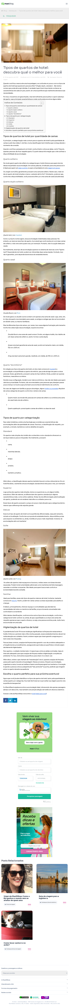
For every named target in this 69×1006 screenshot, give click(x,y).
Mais (29, 904)
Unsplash (18, 235)
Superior (11, 120)
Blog (5, 11)
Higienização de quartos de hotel (17, 128)
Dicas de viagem (10, 904)
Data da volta (40, 774)
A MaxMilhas (5, 979)
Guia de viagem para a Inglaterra (49, 897)
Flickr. (18, 313)
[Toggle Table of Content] (41, 103)
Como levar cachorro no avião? (15, 943)
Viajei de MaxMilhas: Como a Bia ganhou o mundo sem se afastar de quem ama (17, 898)
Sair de (20, 757)
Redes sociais (6, 992)
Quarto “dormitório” (15, 114)
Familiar (11, 126)
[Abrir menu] (67, 4)
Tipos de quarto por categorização (18, 116)
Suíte (10, 124)
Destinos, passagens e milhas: (11, 968)
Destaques (13, 11)
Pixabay (18, 579)
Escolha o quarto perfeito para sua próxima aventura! (24, 130)
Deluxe (11, 122)
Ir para (20, 766)
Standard (11, 118)
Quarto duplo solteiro (15, 110)
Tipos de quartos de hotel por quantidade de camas (24, 106)
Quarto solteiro (13, 108)
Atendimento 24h (7, 984)
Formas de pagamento (9, 988)
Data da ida (21, 774)
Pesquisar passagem (34, 796)
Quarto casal (12, 112)
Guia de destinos (51, 902)
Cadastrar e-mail (34, 851)
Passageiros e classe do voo (26, 786)
